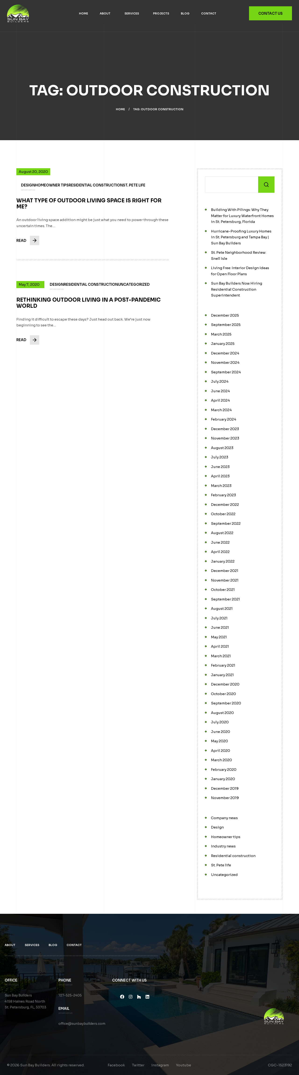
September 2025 (226, 324)
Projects (161, 13)
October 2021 (223, 589)
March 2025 (221, 334)
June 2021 (220, 627)
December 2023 (225, 429)
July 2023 (219, 457)
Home (83, 13)
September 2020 (226, 703)
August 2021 (222, 608)
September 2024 (226, 372)
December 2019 (224, 788)
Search (266, 184)
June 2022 (220, 542)
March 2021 (221, 656)
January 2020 (223, 779)
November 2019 (225, 798)
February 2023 (223, 495)
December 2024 (225, 353)
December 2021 (224, 570)
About (105, 13)
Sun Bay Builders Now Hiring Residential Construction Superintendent (236, 289)
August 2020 (222, 713)
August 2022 (222, 533)
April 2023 (220, 476)
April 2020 (220, 750)
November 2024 (225, 362)
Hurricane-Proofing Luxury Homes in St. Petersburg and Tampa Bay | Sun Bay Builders (241, 237)
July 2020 (220, 722)
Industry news (223, 846)
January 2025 (223, 343)
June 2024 (220, 391)
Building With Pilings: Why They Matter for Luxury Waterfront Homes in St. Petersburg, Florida (242, 215)
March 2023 (221, 485)
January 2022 (223, 561)
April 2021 (220, 646)
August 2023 (222, 448)
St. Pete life (221, 865)
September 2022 (226, 523)
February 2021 (223, 665)
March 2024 (221, 410)
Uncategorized (224, 874)
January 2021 (222, 675)
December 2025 (225, 315)
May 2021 (219, 637)
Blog (185, 13)
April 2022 (220, 552)
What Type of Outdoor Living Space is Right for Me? (89, 206)
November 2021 (224, 580)
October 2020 (223, 694)
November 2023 (225, 438)
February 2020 (223, 769)
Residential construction (233, 856)
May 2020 (219, 741)
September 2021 (225, 599)
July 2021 (219, 618)
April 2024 (220, 400)
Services (132, 13)
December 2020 (225, 684)
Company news (224, 818)
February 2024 (223, 419)
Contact (208, 13)
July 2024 (219, 381)
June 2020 (220, 731)
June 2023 (220, 466)
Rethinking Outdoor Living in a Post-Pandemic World (88, 306)
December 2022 (225, 504)
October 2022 (223, 514)
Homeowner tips (225, 837)
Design (217, 827)
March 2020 (221, 760)
